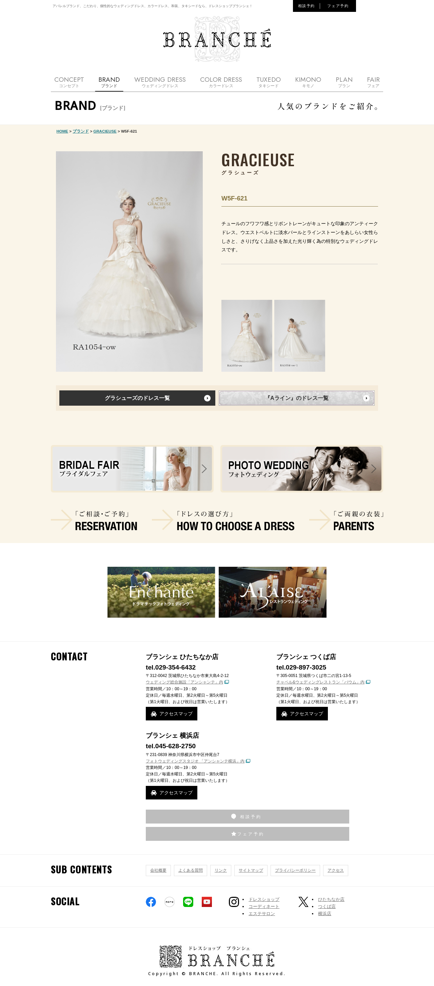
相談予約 (306, 6)
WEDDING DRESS (160, 82)
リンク (221, 870)
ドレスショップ (264, 899)
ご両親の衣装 (346, 519)
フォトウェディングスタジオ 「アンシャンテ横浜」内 (195, 761)
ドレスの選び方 (223, 519)
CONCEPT (69, 82)
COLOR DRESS (221, 82)
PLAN (344, 82)
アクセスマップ (176, 713)
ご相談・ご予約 (94, 519)
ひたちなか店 (331, 899)
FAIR (373, 82)
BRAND (109, 82)
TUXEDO (268, 82)
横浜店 (324, 913)
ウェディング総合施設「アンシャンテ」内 (184, 682)
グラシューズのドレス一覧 (137, 398)
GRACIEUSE (104, 131)
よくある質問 (190, 870)
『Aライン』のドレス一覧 (296, 398)
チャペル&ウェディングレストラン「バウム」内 (320, 682)
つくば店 (327, 906)
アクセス (336, 870)
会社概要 (158, 870)
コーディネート (264, 906)
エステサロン (262, 913)
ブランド (81, 131)
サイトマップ (251, 870)
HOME (62, 131)
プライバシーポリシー (295, 870)
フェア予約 (338, 6)
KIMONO (308, 82)
